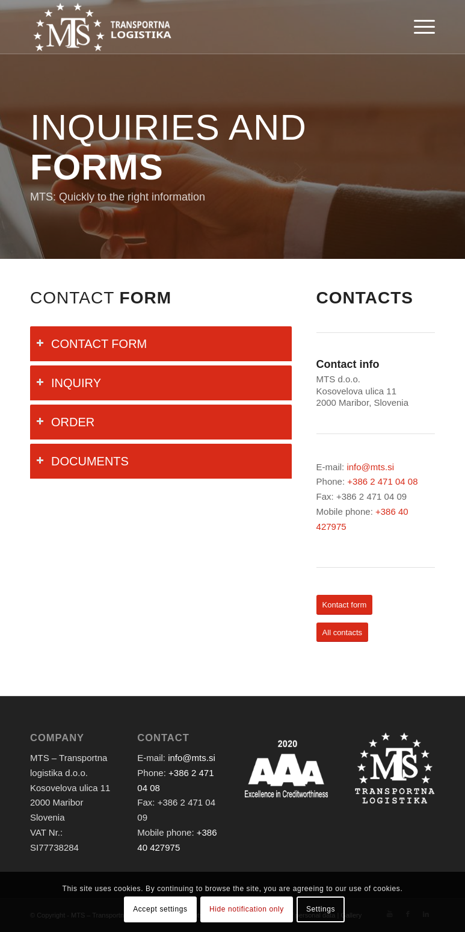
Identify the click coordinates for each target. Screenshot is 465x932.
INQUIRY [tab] (68, 383)
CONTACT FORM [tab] (91, 343)
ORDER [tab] (65, 422)
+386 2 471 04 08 (382, 481)
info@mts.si (370, 467)
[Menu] (421, 27)
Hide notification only (246, 909)
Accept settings (160, 909)
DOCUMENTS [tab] (82, 461)
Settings (320, 909)
